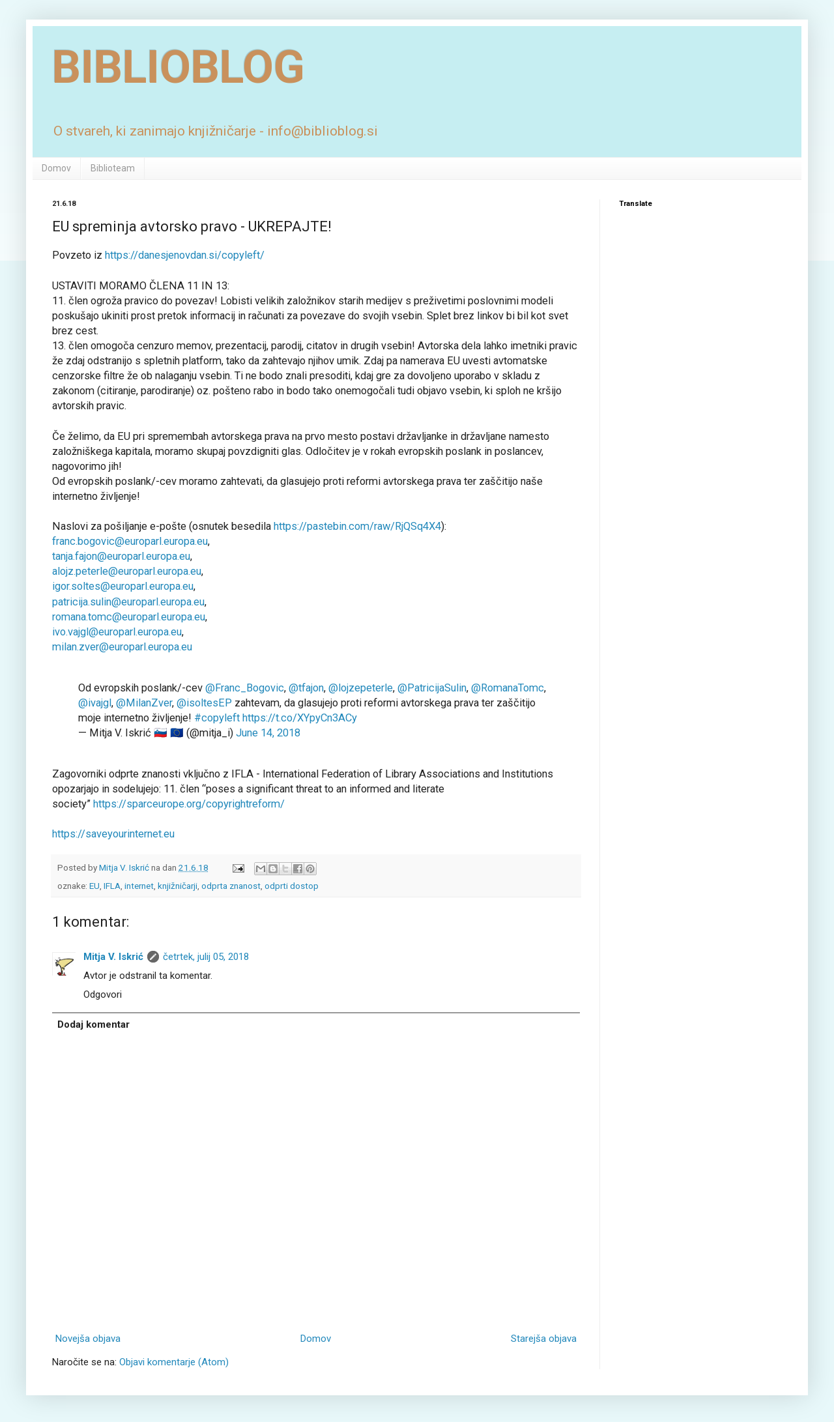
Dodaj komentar (93, 1024)
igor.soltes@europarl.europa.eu (123, 586)
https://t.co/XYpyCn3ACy (299, 718)
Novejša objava (88, 1338)
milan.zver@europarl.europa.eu (122, 647)
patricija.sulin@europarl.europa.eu (128, 602)
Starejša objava (544, 1338)
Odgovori (102, 994)
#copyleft (217, 718)
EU (94, 885)
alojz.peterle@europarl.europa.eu (126, 571)
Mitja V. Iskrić (113, 957)
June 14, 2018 (268, 733)
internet (139, 885)
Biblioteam (113, 168)
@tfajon (306, 688)
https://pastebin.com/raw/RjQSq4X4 (357, 526)
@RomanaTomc (507, 688)
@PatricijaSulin (432, 688)
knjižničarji (177, 885)
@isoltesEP (204, 703)
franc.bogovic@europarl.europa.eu (130, 541)
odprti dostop (292, 885)
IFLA (112, 885)
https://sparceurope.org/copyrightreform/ (189, 804)
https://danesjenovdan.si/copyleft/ (185, 255)
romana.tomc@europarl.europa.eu (128, 617)
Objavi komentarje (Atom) (174, 1362)
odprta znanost (231, 885)
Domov (56, 168)
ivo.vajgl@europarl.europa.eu (117, 632)
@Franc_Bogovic (244, 688)
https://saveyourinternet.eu (113, 834)
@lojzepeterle (360, 688)
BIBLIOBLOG (178, 67)
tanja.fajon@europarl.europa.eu (121, 556)
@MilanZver (144, 703)
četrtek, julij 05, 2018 (206, 957)
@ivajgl (94, 703)
